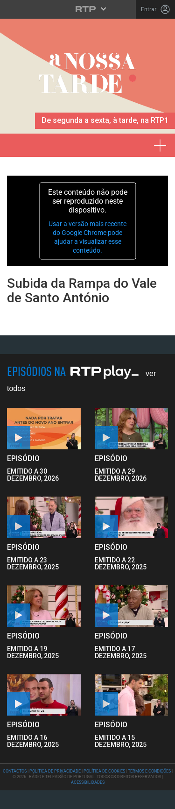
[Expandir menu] (163, 142)
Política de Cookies (104, 771)
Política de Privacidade (55, 771)
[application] (87, 221)
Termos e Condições (149, 771)
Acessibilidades (88, 782)
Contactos (15, 771)
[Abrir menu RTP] (87, 9)
